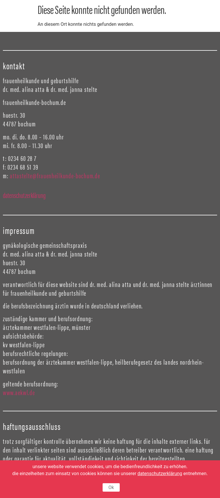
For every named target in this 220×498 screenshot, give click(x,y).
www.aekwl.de (19, 392)
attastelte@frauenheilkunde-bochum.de (55, 175)
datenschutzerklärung (24, 195)
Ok (111, 487)
